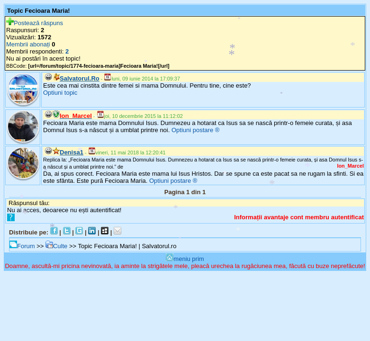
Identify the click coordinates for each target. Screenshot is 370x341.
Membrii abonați (28, 44)
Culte (56, 246)
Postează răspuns (34, 23)
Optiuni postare (192, 130)
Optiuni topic (60, 92)
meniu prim (185, 258)
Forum (22, 246)
